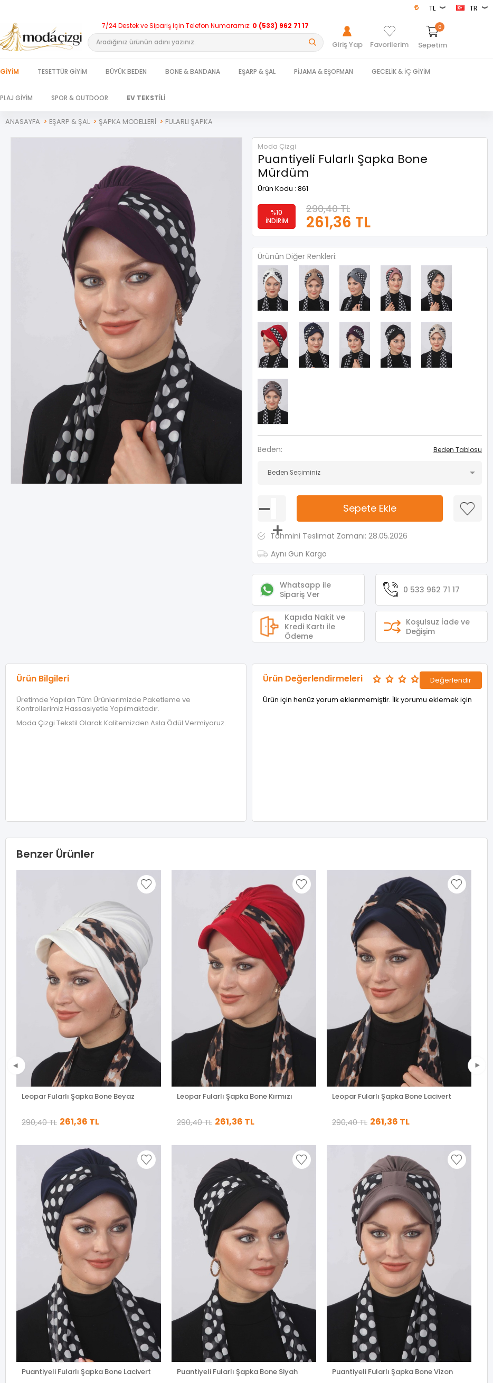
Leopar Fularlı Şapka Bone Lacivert (391, 1035)
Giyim (9, 71)
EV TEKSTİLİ (146, 97)
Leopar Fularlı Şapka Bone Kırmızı (234, 1035)
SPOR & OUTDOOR (79, 97)
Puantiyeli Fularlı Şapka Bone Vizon (82, 1310)
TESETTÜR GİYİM (62, 71)
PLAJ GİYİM (16, 97)
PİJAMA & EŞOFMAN (323, 71)
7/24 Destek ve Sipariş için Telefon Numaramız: (205, 26)
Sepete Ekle (369, 446)
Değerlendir (450, 616)
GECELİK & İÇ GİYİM (401, 71)
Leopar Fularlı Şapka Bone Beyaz (78, 1035)
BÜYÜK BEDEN (126, 71)
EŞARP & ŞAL (257, 71)
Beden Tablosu (457, 387)
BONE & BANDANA (192, 71)
